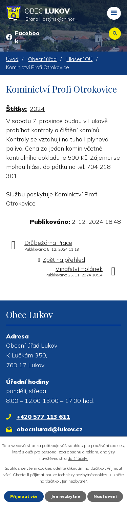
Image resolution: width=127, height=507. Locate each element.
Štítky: (16, 109)
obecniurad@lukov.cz (50, 429)
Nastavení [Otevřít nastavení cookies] (105, 496)
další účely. (78, 458)
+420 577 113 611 (43, 417)
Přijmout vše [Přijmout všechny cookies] (24, 496)
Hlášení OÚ (79, 59)
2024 (37, 109)
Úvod (12, 59)
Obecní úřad (42, 59)
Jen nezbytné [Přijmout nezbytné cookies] (65, 496)
